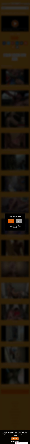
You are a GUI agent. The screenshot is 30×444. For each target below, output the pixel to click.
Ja (11, 221)
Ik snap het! (15, 438)
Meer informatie (15, 441)
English (18, 443)
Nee (19, 221)
